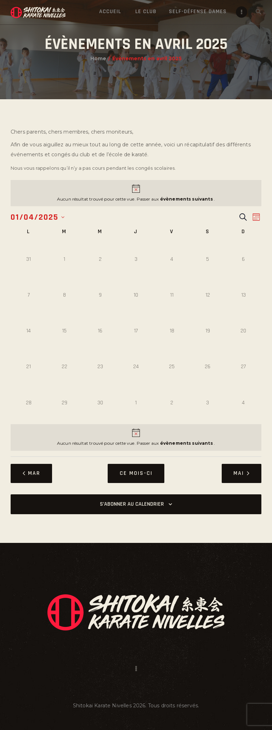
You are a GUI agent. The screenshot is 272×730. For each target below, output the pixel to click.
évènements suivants (187, 199)
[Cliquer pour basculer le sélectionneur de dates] (37, 217)
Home (98, 58)
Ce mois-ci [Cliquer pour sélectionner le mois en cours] (136, 473)
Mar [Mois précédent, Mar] (31, 473)
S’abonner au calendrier (132, 504)
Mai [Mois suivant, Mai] (241, 473)
